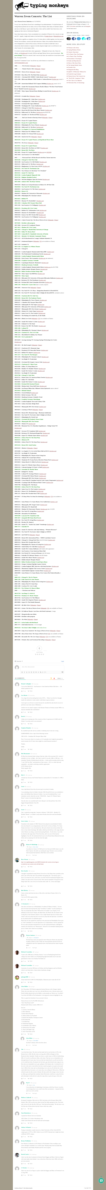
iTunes (38, 66)
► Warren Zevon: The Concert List (76, 76)
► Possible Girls (71, 67)
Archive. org (54, 501)
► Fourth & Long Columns (74, 74)
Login (62, 661)
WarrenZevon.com (58, 36)
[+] (45, 672)
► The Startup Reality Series (74, 65)
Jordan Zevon (48, 36)
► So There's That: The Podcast (75, 54)
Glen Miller (35, 1040)
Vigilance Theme (18, 1188)
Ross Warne (24, 859)
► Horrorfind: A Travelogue (74, 58)
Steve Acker (35, 847)
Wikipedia (33, 66)
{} (42, 672)
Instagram (87, 26)
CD (40, 241)
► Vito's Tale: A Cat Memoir (74, 80)
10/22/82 (48, 152)
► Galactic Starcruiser (73, 52)
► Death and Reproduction (74, 60)
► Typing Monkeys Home (73, 50)
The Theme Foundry (28, 1188)
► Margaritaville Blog (72, 69)
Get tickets (73, 26)
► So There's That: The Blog (74, 56)
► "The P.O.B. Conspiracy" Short (75, 78)
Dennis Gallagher (26, 683)
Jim (34, 1085)
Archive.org (24, 53)
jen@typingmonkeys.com (21, 62)
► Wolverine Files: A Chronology (75, 82)
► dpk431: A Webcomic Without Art (76, 71)
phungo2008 (24, 977)
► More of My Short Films (74, 63)
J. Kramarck (36, 937)
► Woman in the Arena (73, 47)
